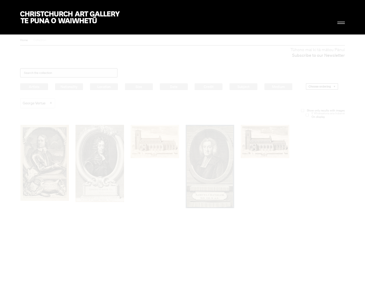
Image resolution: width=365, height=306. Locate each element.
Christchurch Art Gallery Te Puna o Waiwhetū (70, 17)
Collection (40, 40)
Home (24, 40)
